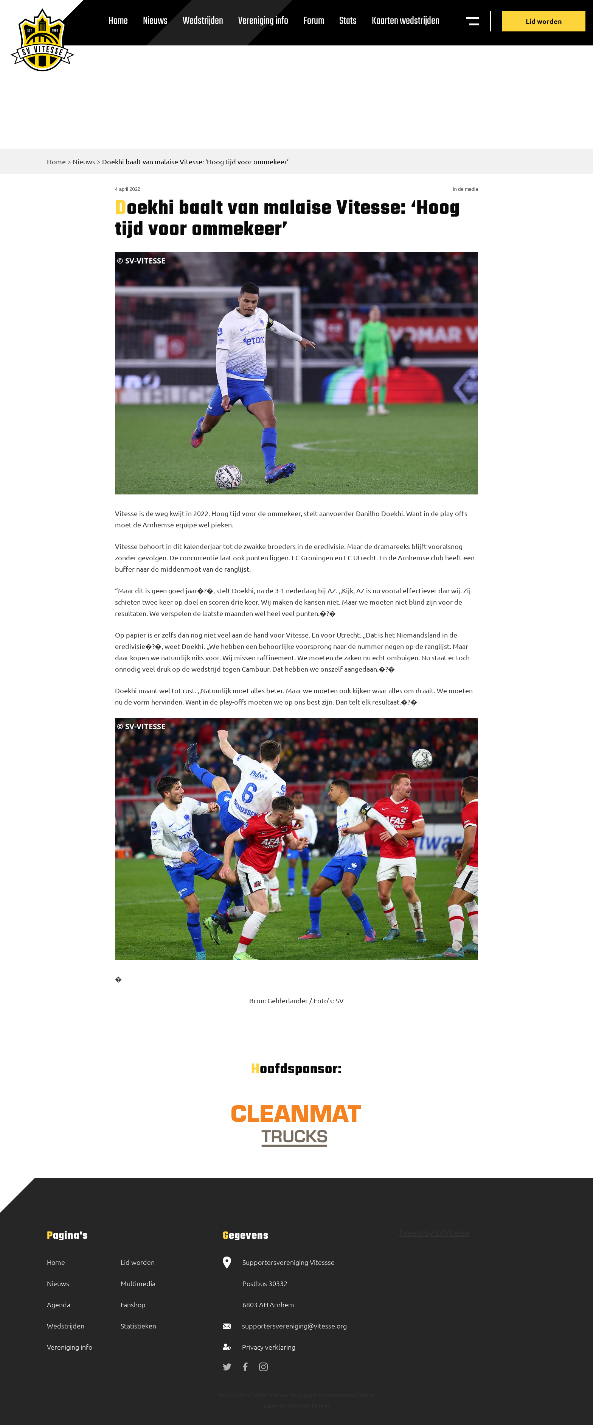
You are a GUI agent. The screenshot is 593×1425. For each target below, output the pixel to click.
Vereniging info (263, 21)
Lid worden (544, 21)
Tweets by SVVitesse (434, 1232)
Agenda (58, 1304)
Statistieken (138, 1325)
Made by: (275, 1405)
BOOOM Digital (308, 1405)
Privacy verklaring (268, 1346)
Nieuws (155, 21)
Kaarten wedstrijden (405, 21)
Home (118, 21)
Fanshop (133, 1304)
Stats (348, 21)
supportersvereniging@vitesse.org (294, 1325)
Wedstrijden (203, 21)
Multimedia (138, 1283)
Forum (313, 21)
